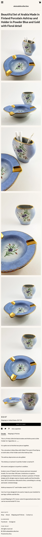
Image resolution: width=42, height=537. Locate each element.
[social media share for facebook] (2, 429)
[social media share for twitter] (5, 429)
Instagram (12, 522)
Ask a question (16, 429)
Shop (2, 515)
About (8, 515)
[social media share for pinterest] (9, 429)
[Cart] (40, 2)
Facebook (4, 522)
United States (12, 420)
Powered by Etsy (6, 534)
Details (3, 433)
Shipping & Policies (14, 433)
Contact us (29, 515)
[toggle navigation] (2, 2)
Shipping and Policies (18, 515)
